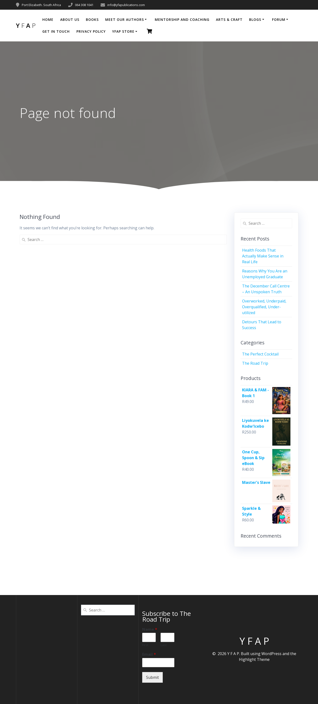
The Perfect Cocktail (260, 354)
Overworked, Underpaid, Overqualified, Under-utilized (264, 306)
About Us (69, 19)
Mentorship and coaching (182, 19)
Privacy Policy (91, 31)
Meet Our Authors (124, 19)
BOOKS (92, 19)
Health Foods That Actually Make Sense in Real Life (262, 256)
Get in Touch (56, 31)
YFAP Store (123, 31)
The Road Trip (255, 363)
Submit (152, 677)
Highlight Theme (254, 659)
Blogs (255, 19)
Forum (278, 19)
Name (149, 629)
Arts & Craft (229, 19)
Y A (26, 26)
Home (47, 19)
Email (149, 654)
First (145, 645)
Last (164, 645)
